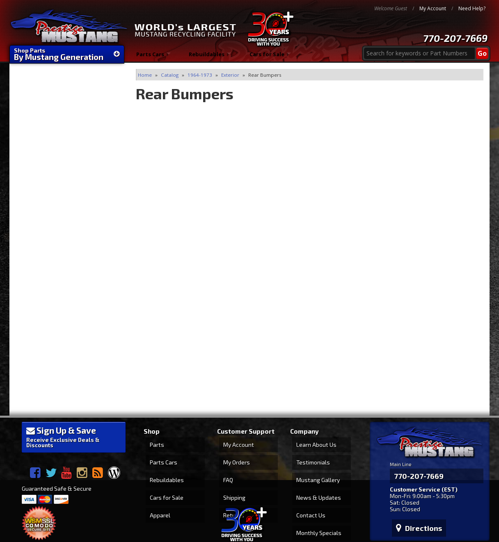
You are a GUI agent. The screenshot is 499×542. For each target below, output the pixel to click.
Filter (111, 117)
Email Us (44, 307)
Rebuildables (207, 57)
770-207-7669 (455, 38)
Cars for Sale (267, 57)
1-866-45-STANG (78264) (67, 351)
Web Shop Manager (464, 510)
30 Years (44, 265)
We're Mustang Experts (67, 209)
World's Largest (55, 249)
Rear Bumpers (38, 140)
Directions (415, 479)
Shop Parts (67, 54)
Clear (24, 118)
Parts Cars (150, 57)
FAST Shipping (52, 225)
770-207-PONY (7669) (62, 331)
